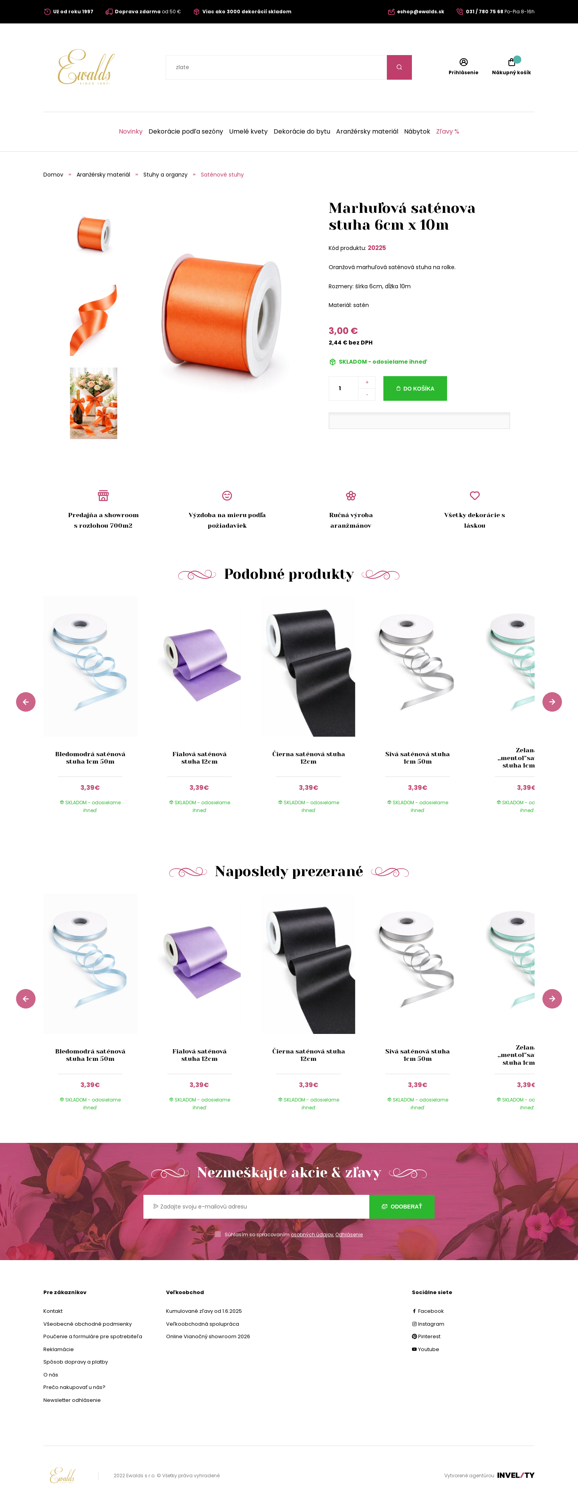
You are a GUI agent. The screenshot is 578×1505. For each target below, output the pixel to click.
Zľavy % (447, 132)
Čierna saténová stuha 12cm (308, 757)
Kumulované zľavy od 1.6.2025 (204, 1311)
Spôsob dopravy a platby (75, 1362)
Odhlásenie (349, 1234)
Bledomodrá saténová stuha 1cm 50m (90, 757)
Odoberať (402, 1206)
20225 (377, 248)
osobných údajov (312, 1234)
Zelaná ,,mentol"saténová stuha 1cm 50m (526, 757)
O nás (50, 1374)
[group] (97, 712)
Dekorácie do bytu (302, 132)
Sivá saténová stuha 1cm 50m (417, 757)
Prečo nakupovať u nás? (74, 1387)
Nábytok (417, 132)
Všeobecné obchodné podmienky (87, 1324)
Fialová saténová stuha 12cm (199, 757)
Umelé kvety (248, 132)
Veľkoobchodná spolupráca (202, 1324)
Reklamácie (58, 1349)
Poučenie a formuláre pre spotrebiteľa (92, 1336)
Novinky (131, 132)
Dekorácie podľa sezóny (186, 132)
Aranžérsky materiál (367, 132)
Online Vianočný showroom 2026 (208, 1336)
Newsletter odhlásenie (72, 1400)
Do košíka (418, 389)
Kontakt (53, 1311)
